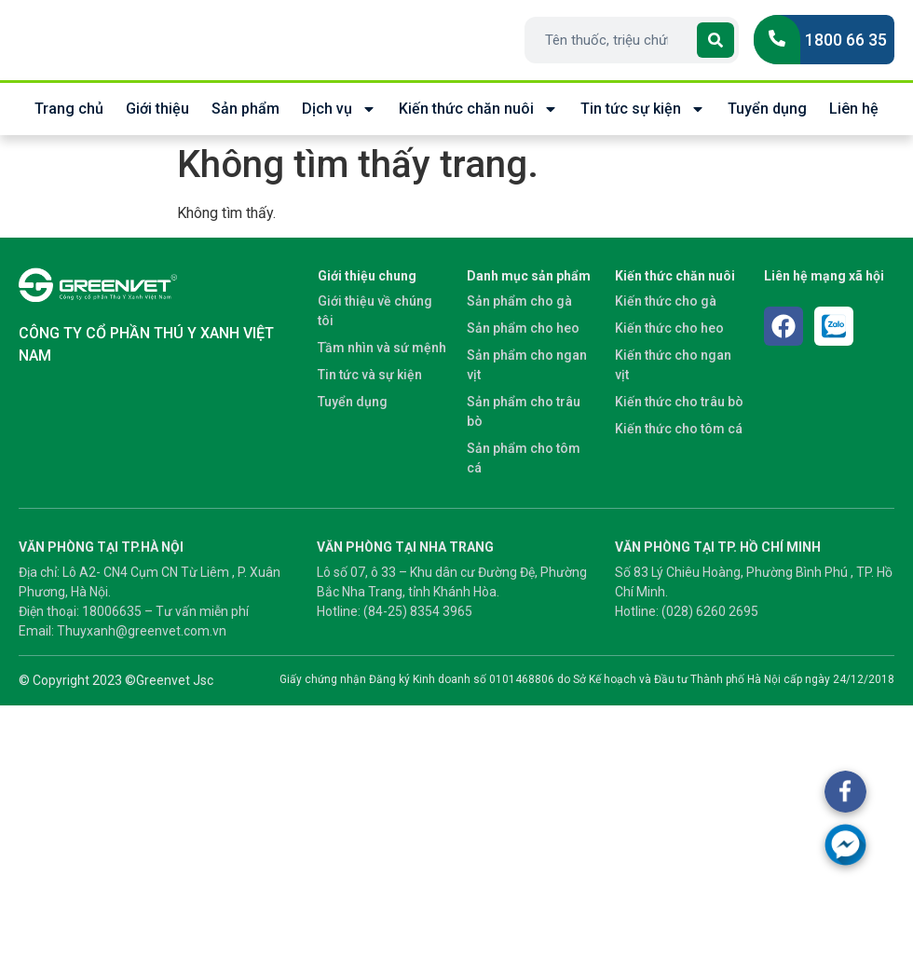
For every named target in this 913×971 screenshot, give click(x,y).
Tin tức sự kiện (642, 109)
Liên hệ (854, 108)
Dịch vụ (339, 109)
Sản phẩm (245, 108)
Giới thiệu (157, 108)
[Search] (715, 40)
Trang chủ (68, 108)
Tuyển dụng (767, 108)
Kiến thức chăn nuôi (478, 109)
